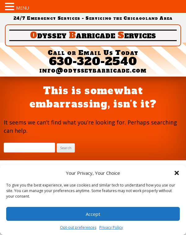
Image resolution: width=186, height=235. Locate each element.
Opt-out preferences (78, 227)
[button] (177, 173)
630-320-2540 (93, 61)
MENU (22, 8)
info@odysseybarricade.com (93, 70)
